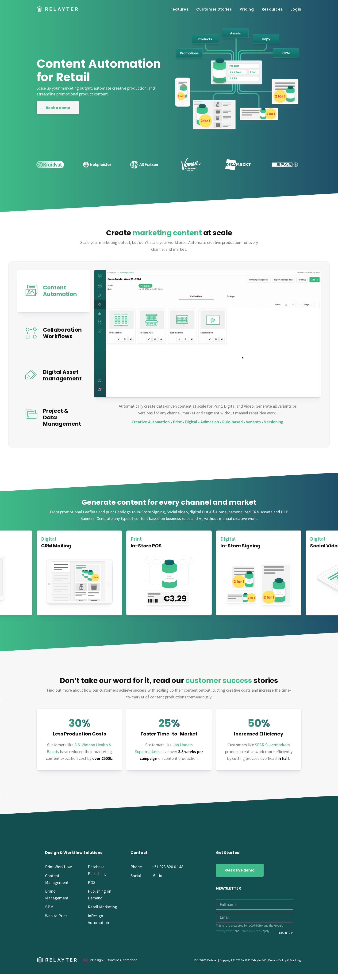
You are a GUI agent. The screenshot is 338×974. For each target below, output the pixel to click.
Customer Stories (214, 9)
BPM (49, 907)
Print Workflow (58, 866)
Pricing (247, 9)
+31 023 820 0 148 (167, 866)
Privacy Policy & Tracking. (284, 960)
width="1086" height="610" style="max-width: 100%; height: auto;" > (207, 333)
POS (91, 882)
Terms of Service (251, 931)
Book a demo (58, 107)
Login (296, 9)
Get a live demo (239, 870)
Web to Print (56, 915)
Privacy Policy (225, 931)
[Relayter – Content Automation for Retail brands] (57, 9)
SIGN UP (286, 933)
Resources (272, 9)
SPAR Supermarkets (272, 744)
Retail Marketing (102, 907)
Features (179, 9)
